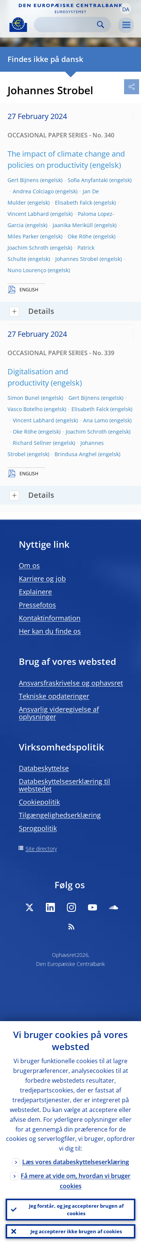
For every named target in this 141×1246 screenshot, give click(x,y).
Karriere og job (42, 578)
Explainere (35, 591)
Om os (29, 565)
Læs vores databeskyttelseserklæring (75, 1162)
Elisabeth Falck (73, 202)
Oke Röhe (80, 236)
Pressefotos (37, 604)
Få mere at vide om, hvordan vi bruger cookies (75, 1181)
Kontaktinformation (49, 617)
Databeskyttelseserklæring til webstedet (64, 785)
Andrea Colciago (33, 191)
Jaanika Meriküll (73, 225)
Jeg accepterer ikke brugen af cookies (76, 1231)
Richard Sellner (32, 442)
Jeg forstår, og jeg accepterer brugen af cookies (76, 1209)
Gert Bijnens (23, 180)
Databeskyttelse (44, 768)
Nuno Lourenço (27, 270)
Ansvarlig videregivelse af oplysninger (59, 713)
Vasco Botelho (25, 409)
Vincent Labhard (28, 213)
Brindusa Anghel (76, 454)
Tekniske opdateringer (54, 696)
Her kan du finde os (50, 631)
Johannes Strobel (76, 258)
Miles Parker (23, 236)
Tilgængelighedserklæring (60, 815)
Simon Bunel (23, 397)
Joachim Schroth (28, 247)
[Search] (66, 24)
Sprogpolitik (38, 828)
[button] (125, 8)
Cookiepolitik (39, 801)
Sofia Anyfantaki (88, 180)
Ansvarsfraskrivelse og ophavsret (71, 682)
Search (100, 24)
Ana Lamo (95, 420)
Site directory (41, 848)
